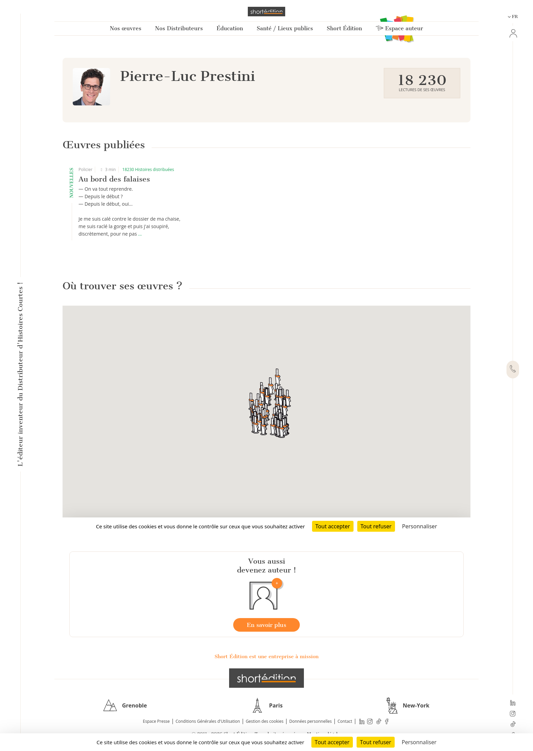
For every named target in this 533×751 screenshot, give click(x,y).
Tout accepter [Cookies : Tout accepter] (332, 742)
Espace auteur (399, 28)
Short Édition (344, 28)
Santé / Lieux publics (285, 28)
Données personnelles (310, 721)
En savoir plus (266, 624)
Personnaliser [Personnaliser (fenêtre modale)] (419, 742)
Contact (345, 721)
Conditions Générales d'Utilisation (207, 721)
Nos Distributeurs (179, 28)
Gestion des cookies (264, 721)
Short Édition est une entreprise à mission (266, 656)
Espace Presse (156, 721)
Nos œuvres (125, 28)
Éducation (230, 28)
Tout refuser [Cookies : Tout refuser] (375, 742)
